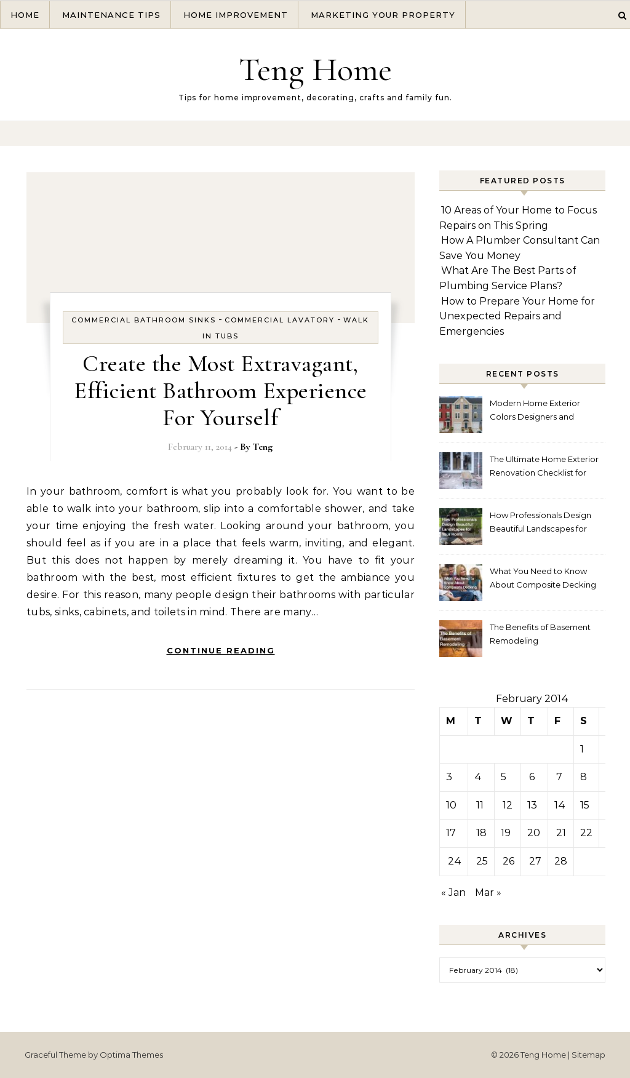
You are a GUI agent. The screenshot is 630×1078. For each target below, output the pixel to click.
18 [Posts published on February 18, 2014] (481, 833)
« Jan (453, 892)
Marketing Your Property (383, 15)
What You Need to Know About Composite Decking (543, 577)
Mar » (488, 892)
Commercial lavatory (280, 320)
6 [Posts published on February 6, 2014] (532, 777)
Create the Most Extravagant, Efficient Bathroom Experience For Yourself (220, 390)
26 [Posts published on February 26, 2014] (508, 861)
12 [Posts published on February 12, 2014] (507, 805)
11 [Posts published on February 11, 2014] (480, 805)
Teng (263, 447)
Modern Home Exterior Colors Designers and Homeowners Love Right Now (538, 411)
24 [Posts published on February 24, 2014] (454, 861)
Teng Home (315, 69)
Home (24, 15)
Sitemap (588, 1055)
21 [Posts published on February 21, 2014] (561, 833)
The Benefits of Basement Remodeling (540, 633)
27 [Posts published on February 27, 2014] (535, 861)
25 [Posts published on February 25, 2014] (482, 861)
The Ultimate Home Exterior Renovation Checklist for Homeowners (544, 467)
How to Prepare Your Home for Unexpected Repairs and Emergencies (517, 316)
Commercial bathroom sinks (143, 320)
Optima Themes (131, 1055)
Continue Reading (221, 650)
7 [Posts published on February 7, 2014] (559, 777)
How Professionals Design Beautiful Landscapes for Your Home (540, 523)
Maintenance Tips (111, 15)
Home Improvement (235, 15)
